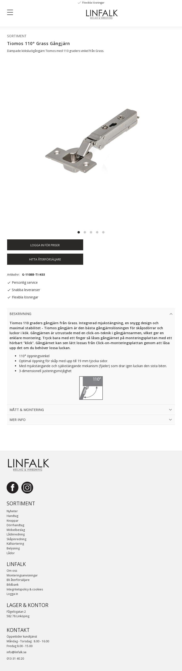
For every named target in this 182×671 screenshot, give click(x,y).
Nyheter (12, 511)
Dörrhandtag (15, 525)
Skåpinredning (16, 539)
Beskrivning (20, 313)
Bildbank (12, 585)
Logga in (12, 594)
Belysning (13, 548)
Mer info (17, 419)
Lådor (11, 553)
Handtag (12, 516)
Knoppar (12, 521)
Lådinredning (16, 534)
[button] (12, 13)
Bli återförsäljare (18, 580)
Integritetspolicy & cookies (25, 589)
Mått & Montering (26, 409)
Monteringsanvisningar (22, 575)
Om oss (12, 571)
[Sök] (43, 12)
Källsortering (15, 544)
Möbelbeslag (16, 530)
